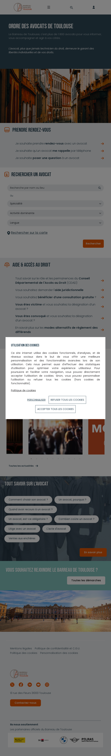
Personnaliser (36, 399)
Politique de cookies (23, 390)
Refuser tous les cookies (67, 399)
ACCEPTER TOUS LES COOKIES (55, 409)
